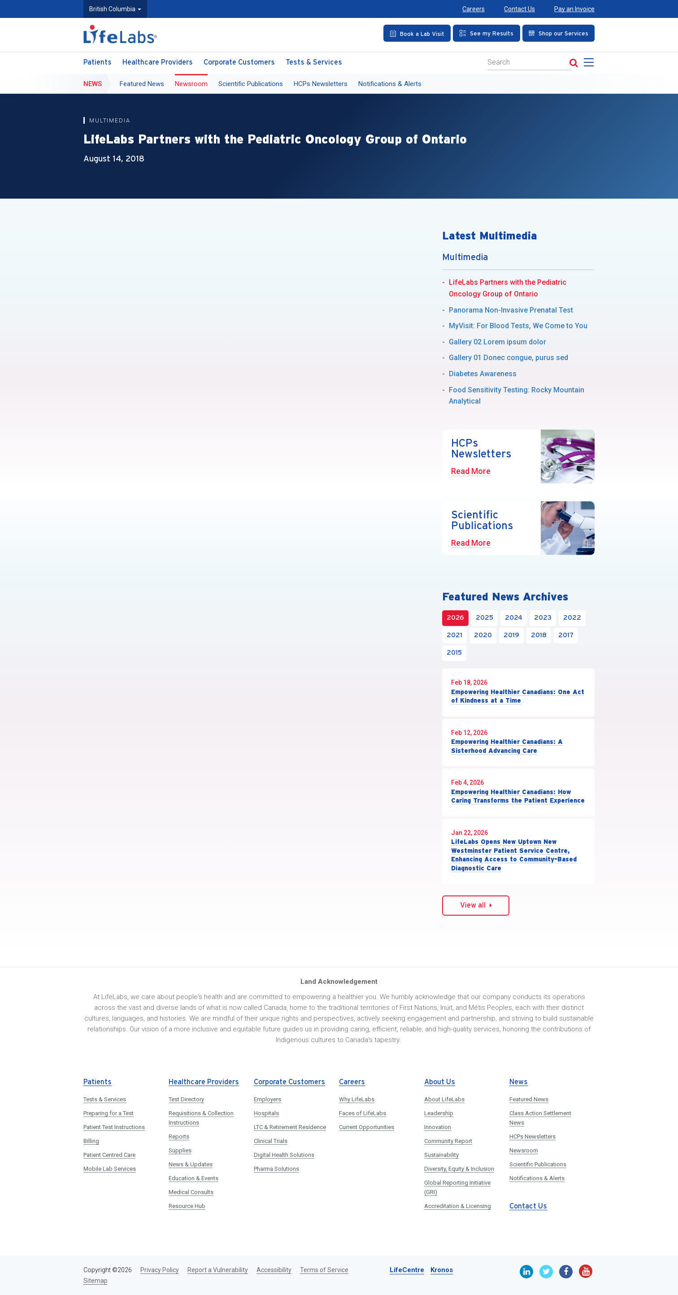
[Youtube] (585, 1271)
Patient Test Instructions (114, 1127)
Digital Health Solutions (284, 1155)
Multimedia (110, 120)
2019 (511, 635)
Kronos (441, 1270)
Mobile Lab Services (109, 1168)
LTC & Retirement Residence (290, 1127)
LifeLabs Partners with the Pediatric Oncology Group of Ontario (507, 288)
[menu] (590, 65)
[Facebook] (566, 1271)
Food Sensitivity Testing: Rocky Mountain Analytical (516, 396)
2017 (566, 635)
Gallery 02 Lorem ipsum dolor (497, 342)
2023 (543, 618)
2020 (483, 635)
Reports (179, 1136)
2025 (484, 618)
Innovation (437, 1127)
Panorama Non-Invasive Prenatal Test (511, 310)
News (92, 84)
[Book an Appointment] (417, 33)
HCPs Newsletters (321, 84)
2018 (539, 635)
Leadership (438, 1113)
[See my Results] (486, 33)
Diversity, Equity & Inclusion (459, 1168)
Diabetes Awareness (483, 373)
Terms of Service (324, 1269)
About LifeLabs (444, 1099)
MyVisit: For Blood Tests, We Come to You (518, 326)
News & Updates (191, 1164)
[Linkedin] (526, 1271)
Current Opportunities (366, 1127)
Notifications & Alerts (390, 84)
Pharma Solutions (276, 1168)
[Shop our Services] (558, 33)
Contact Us (519, 9)
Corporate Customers (239, 62)
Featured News (142, 84)
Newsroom (191, 84)
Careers (473, 9)
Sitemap (95, 1280)
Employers (267, 1099)
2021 (454, 635)
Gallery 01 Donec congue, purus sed (508, 357)
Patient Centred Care (109, 1155)
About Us (439, 1082)
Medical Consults (191, 1192)
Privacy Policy (159, 1269)
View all (476, 905)
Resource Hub (187, 1206)
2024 (513, 618)
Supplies (180, 1150)
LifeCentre (407, 1270)
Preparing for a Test (108, 1113)
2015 (454, 653)
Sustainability (441, 1155)
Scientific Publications (250, 84)
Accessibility (273, 1269)
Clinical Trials (270, 1141)
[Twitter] (546, 1271)
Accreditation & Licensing (457, 1206)
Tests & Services (314, 62)
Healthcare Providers (157, 62)
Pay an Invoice (574, 9)
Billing (91, 1141)
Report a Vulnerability (217, 1269)
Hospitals (266, 1113)
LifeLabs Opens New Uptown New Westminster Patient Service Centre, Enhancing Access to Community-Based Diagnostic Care (514, 855)
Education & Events (193, 1178)
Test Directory (186, 1099)
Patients (97, 62)
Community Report (448, 1141)
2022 (572, 618)
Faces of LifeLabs (362, 1113)
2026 (455, 618)
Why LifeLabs (356, 1099)
